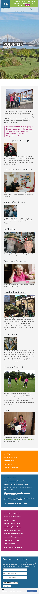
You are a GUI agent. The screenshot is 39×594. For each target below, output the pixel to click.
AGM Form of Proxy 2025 (11, 540)
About (16, 11)
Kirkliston (31, 3)
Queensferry (17, 1)
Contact (22, 11)
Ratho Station (31, 1)
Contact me (6, 586)
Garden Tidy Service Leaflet (12, 527)
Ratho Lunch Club (9, 460)
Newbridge (24, 3)
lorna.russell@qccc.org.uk (12, 439)
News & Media (24, 9)
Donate (28, 5)
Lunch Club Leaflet (10, 520)
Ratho (24, 1)
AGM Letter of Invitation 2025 (13, 547)
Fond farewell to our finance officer (15, 481)
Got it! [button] (31, 591)
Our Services (15, 9)
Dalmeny (16, 3)
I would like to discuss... (9, 581)
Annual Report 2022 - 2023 (12, 530)
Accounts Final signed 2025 (12, 537)
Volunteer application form (12, 516)
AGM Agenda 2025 (10, 543)
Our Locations (7, 9)
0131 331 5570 (28, 439)
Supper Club (8, 464)
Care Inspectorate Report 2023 (13, 533)
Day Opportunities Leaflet (12, 523)
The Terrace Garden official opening (15, 503)
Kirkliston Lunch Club (10, 457)
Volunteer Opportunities (11, 467)
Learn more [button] (19, 591)
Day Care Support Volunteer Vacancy (16, 484)
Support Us (33, 9)
